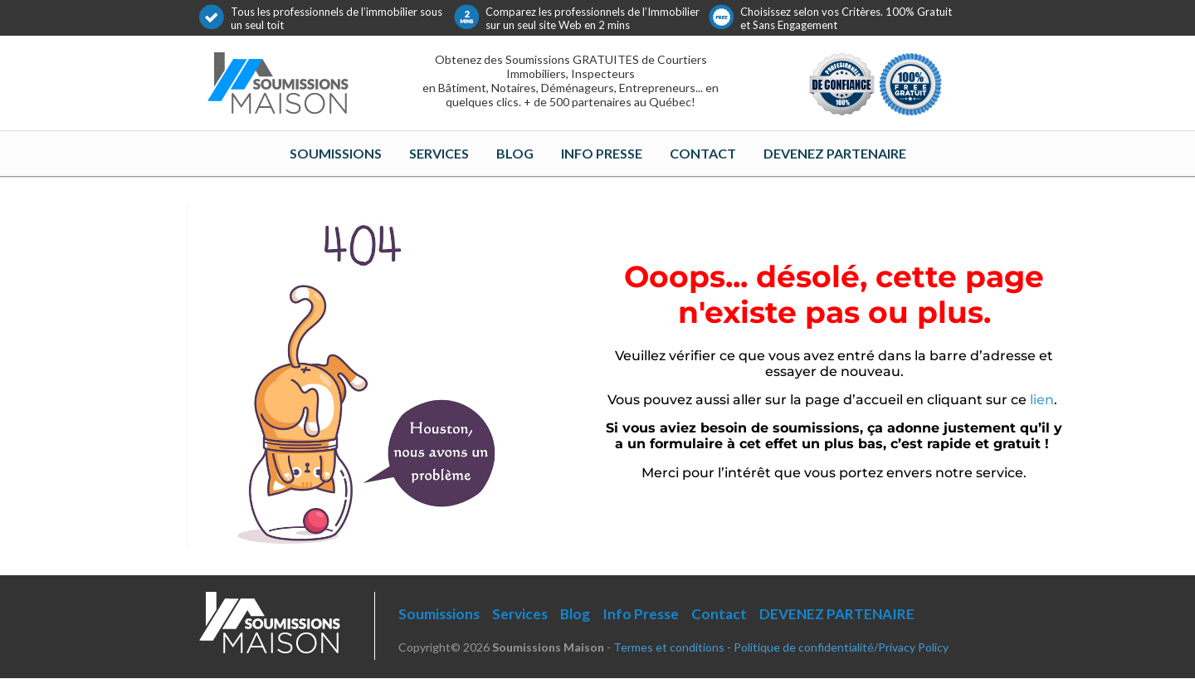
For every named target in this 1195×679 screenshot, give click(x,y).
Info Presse (601, 153)
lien (1042, 400)
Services (439, 153)
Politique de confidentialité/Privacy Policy (841, 647)
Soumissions (336, 153)
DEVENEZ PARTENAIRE (834, 153)
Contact (703, 153)
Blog (515, 153)
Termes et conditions (668, 647)
